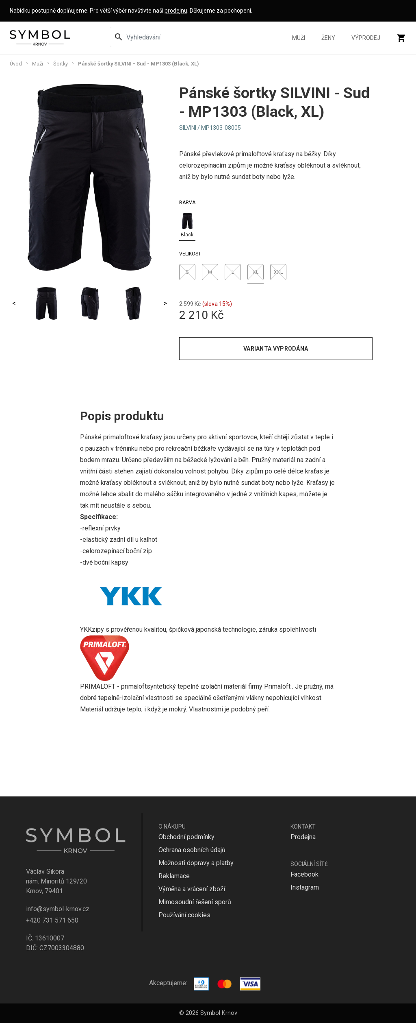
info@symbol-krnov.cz (57, 909)
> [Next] (165, 303)
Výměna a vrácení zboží (191, 889)
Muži (298, 38)
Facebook (304, 874)
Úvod (16, 64)
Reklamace (174, 876)
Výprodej (365, 38)
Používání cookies (184, 915)
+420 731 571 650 (52, 920)
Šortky (60, 64)
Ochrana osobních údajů (191, 850)
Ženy (328, 38)
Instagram (304, 887)
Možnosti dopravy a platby (196, 863)
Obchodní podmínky (186, 837)
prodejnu (176, 10)
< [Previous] (14, 303)
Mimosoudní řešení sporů (194, 902)
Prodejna (303, 837)
